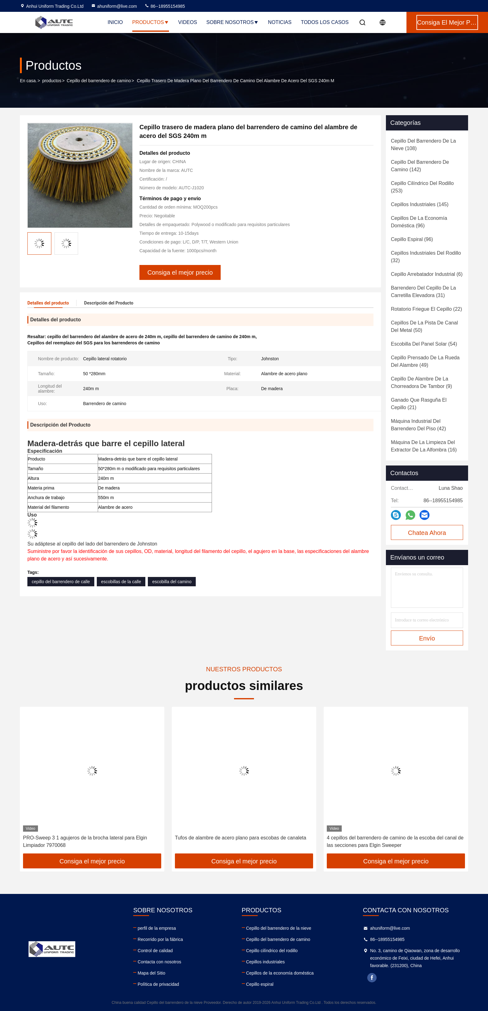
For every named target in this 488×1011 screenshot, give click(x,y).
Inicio (115, 22)
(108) (423, 144)
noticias (280, 22)
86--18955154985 (164, 6)
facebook (372, 977)
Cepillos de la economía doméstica (280, 973)
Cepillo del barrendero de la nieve (278, 928)
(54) (424, 344)
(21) (419, 403)
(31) (423, 291)
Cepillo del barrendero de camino (99, 80)
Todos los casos (325, 22)
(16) (424, 446)
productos (51, 80)
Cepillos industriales (265, 961)
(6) (426, 274)
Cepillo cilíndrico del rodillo (272, 950)
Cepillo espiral (260, 984)
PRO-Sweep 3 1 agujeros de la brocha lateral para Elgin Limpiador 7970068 (85, 841)
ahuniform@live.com (114, 6)
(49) (425, 361)
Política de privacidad (158, 984)
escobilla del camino (171, 581)
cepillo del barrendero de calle (61, 581)
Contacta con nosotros (159, 961)
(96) (419, 221)
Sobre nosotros (232, 22)
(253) (422, 187)
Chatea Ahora (427, 532)
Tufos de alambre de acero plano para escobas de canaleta (240, 837)
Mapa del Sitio (151, 973)
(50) (424, 326)
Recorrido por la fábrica (160, 939)
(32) (426, 256)
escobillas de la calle (121, 581)
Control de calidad (155, 950)
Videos (187, 22)
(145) (419, 204)
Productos (150, 22)
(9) (421, 382)
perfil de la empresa (157, 928)
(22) (426, 309)
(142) (420, 165)
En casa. (28, 80)
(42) (418, 424)
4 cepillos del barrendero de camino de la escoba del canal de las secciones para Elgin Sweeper (395, 841)
